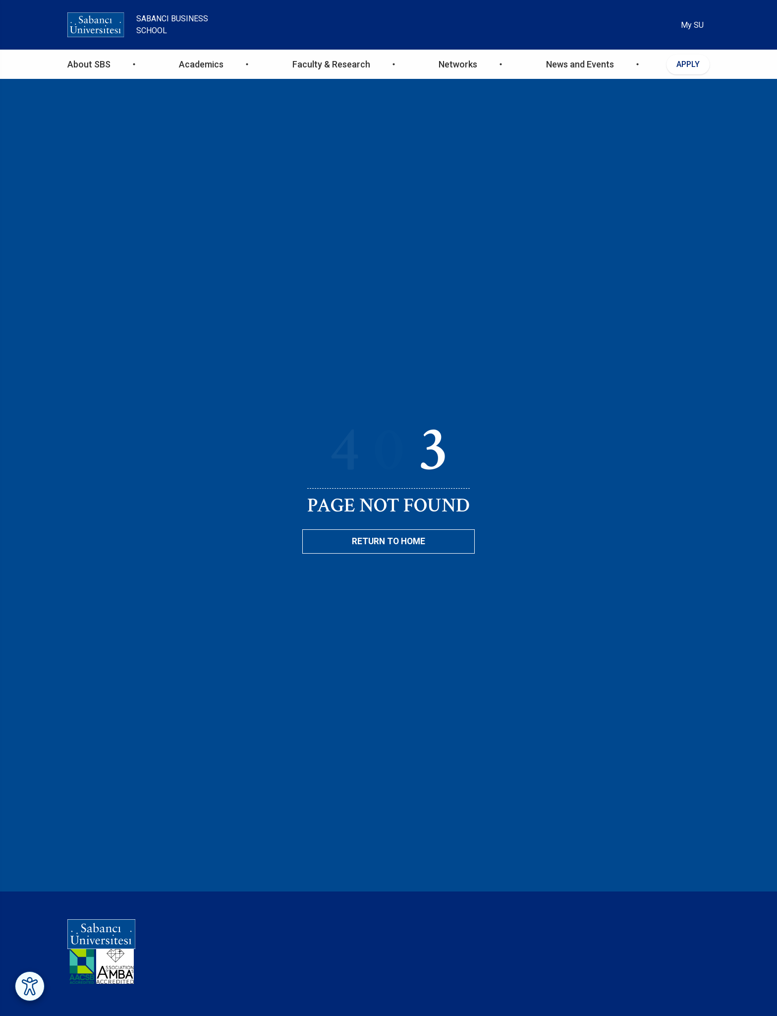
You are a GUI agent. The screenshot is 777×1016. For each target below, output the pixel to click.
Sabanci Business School (172, 24)
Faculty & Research (331, 64)
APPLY (688, 64)
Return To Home (388, 541)
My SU (692, 25)
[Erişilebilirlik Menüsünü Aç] (30, 986)
